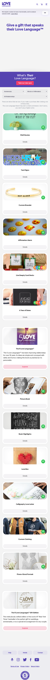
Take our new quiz (25, 83)
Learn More (14, 14)
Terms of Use (15, 666)
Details (25, 142)
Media (25, 653)
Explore (25, 367)
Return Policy (35, 666)
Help (9, 653)
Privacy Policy (24, 666)
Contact (40, 653)
